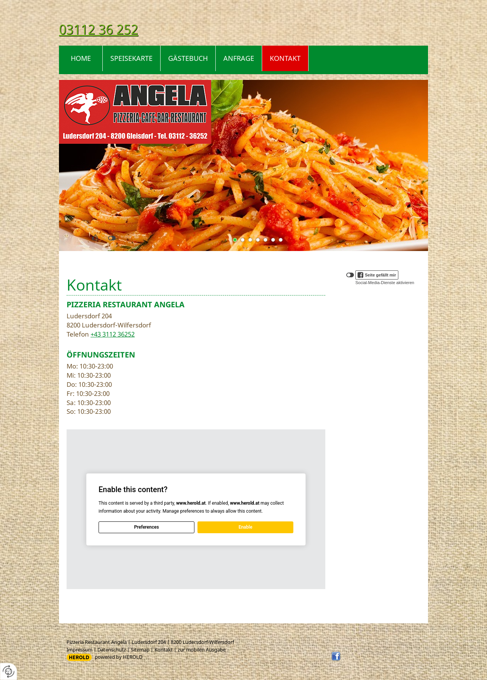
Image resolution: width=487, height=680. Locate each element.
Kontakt (285, 58)
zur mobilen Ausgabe (202, 649)
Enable (245, 527)
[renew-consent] (8, 671)
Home (81, 58)
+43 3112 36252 (113, 334)
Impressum (79, 649)
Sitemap (140, 649)
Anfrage (238, 58)
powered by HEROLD (118, 656)
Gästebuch (188, 58)
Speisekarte (131, 58)
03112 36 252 (98, 29)
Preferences (146, 527)
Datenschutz (111, 649)
